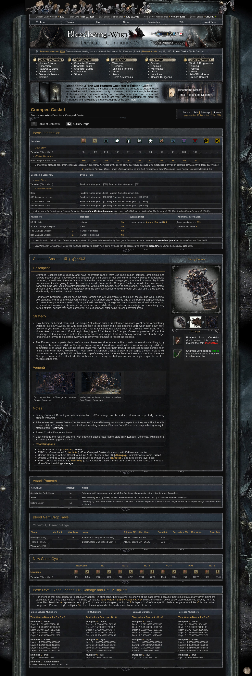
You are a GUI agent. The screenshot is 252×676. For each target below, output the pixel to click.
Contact (70, 22)
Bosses (155, 63)
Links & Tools (209, 22)
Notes (126, 22)
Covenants (80, 71)
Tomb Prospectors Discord (194, 94)
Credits (193, 71)
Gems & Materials (122, 77)
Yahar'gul (35, 152)
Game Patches (47, 71)
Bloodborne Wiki (40, 115)
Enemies (156, 66)
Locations (156, 74)
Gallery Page (81, 123)
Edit (196, 112)
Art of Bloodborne (199, 74)
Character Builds (83, 68)
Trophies (194, 68)
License (217, 112)
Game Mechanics (49, 74)
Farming (194, 66)
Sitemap (52, 63)
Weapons (117, 63)
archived (174, 240)
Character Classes (84, 63)
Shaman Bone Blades (198, 350)
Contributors (154, 22)
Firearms (117, 66)
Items (115, 74)
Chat (98, 22)
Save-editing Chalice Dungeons (97, 211)
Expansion (45, 66)
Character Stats (83, 66)
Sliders (78, 74)
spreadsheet (162, 240)
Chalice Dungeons (161, 77)
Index (42, 22)
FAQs (181, 22)
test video (58, 427)
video (78, 449)
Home (42, 63)
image (69, 463)
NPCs (154, 71)
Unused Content (198, 77)
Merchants (157, 68)
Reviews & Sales (48, 68)
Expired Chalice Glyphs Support (188, 51)
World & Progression (201, 63)
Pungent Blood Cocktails (202, 337)
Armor (115, 71)
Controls (43, 77)
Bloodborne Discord (190, 89)
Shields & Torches (122, 68)
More (133, 99)
